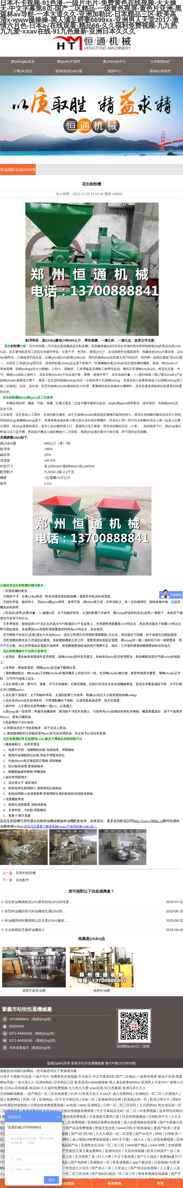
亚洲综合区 (113, 1151)
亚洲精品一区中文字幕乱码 (59, 1099)
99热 (159, 1134)
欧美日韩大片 (160, 1099)
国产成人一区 (102, 1168)
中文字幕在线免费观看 (70, 1116)
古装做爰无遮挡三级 (104, 1116)
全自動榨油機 (43, 821)
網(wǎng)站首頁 (23, 61)
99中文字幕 (120, 1139)
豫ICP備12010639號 (120, 1063)
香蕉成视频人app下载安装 (132, 1162)
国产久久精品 (147, 1156)
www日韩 (125, 1128)
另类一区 (30, 1099)
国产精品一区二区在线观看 (48, 1094)
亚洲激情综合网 (110, 1099)
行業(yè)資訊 (22, 71)
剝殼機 (15, 346)
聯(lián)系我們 (160, 71)
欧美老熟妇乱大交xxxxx (41, 1111)
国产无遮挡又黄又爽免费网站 (81, 1151)
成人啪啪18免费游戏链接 (91, 1139)
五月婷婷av (147, 1105)
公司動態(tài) (160, 61)
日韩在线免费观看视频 (47, 1105)
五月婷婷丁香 (85, 1156)
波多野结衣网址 (171, 1111)
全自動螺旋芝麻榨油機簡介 (25, 930)
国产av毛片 (144, 1134)
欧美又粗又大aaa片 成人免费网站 (107, 1094)
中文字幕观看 (124, 1156)
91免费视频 (148, 1111)
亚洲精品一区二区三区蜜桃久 (157, 1094)
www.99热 (158, 1145)
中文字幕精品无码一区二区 (117, 1111)
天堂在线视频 (134, 1151)
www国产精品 (137, 1145)
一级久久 (138, 1139)
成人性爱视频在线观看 (140, 1122)
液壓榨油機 (101, 990)
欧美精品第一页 (136, 1099)
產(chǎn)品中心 (114, 61)
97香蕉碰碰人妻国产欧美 (152, 1128)
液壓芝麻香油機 (34, 990)
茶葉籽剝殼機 (26, 873)
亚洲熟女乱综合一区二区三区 (103, 1145)
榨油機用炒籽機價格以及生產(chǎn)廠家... (36, 920)
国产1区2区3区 (82, 1134)
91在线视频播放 (134, 1116)
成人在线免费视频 (160, 1139)
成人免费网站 (10, 1099)
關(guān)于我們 (68, 61)
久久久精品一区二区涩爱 (114, 1134)
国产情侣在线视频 (144, 1168)
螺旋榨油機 (65, 821)
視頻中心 (114, 71)
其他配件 (22, 880)
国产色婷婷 (79, 1162)
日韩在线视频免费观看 (78, 1111)
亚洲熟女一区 (100, 1162)
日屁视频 (161, 1162)
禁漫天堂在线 (105, 1128)
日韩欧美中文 (158, 1116)
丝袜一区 (88, 1099)
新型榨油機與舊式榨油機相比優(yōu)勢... (35, 911)
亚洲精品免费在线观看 (104, 1122)
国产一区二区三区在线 (73, 1174)
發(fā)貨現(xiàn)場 (68, 71)
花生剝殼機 (37, 346)
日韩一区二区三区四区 (120, 1105)
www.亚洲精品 (90, 1105)
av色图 (71, 1105)
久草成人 (121, 1168)
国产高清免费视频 (79, 1128)
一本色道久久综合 (76, 1168)
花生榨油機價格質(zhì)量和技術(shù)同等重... (38, 902)
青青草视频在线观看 (153, 1174)
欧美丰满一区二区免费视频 (65, 1122)
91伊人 (75, 1094)
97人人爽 (105, 1156)
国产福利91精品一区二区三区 (114, 1174)
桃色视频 (62, 1134)
